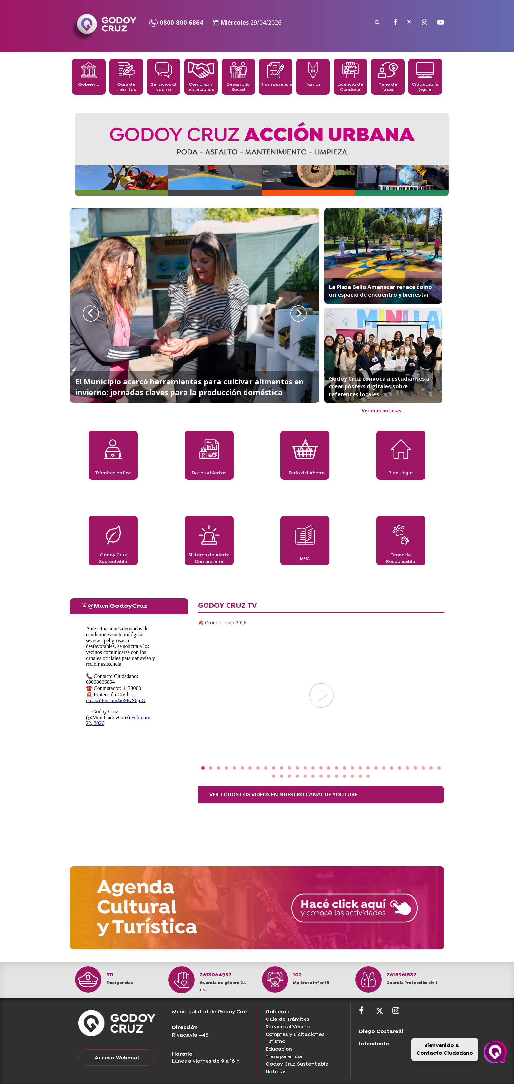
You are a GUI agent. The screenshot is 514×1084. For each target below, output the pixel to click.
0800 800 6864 (176, 22)
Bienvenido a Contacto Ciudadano (444, 1049)
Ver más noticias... (383, 410)
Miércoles (247, 22)
